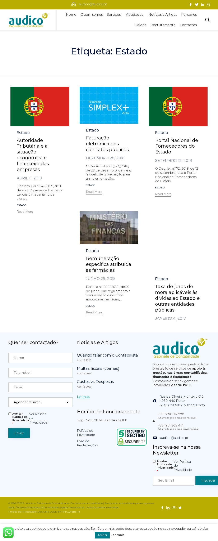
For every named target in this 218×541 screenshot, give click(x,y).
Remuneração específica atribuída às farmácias (108, 264)
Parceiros (189, 15)
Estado (23, 132)
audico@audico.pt (174, 438)
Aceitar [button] (102, 535)
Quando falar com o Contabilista (107, 355)
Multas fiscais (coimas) (98, 368)
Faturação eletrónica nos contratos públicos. (108, 143)
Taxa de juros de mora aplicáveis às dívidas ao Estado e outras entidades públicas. (177, 239)
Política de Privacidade (86, 433)
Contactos (188, 25)
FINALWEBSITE (71, 511)
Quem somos (91, 15)
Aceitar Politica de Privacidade (20, 418)
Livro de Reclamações (87, 443)
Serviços (114, 15)
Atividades (135, 15)
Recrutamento (163, 25)
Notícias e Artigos (162, 15)
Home (71, 15)
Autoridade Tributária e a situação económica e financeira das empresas (33, 155)
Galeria (140, 25)
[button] (25, 212)
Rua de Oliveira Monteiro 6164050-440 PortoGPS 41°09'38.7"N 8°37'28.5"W (182, 400)
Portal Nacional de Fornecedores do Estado (176, 146)
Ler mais (117, 535)
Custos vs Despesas (95, 381)
